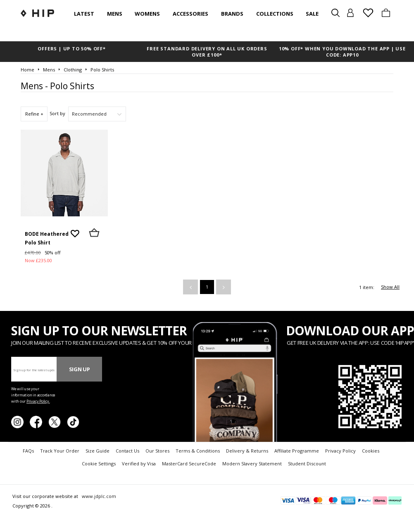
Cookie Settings (99, 463)
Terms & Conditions (198, 451)
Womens (147, 13)
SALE (312, 13)
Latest (84, 13)
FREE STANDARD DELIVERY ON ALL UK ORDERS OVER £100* (207, 51)
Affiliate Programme (296, 451)
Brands (232, 13)
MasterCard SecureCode (189, 463)
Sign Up (79, 369)
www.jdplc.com (98, 496)
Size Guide (97, 451)
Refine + (34, 114)
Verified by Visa (139, 463)
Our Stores (157, 451)
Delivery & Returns (247, 451)
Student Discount (307, 463)
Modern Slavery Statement (252, 463)
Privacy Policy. (38, 401)
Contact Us (127, 451)
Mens (114, 13)
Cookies (370, 451)
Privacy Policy (340, 451)
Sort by (57, 113)
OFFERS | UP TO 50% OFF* (71, 48)
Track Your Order (59, 451)
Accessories (190, 13)
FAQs (28, 451)
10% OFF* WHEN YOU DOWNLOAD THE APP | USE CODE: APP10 (342, 51)
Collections (274, 13)
